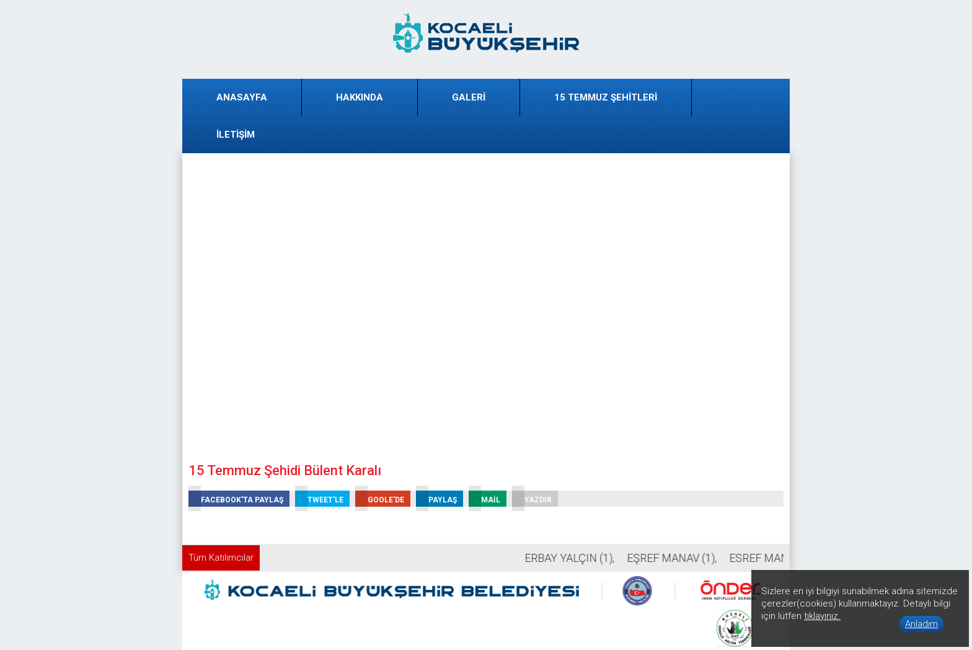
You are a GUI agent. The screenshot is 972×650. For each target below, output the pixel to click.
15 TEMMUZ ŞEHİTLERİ (605, 97)
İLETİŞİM (235, 134)
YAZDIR (532, 499)
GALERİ (468, 97)
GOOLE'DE (379, 499)
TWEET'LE (319, 499)
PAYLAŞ (436, 499)
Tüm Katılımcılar (221, 557)
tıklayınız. (822, 615)
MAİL (484, 499)
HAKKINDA (359, 97)
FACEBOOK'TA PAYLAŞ (235, 499)
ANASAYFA (241, 97)
